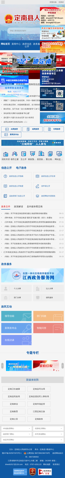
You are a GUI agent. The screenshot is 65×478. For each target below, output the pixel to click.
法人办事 (49, 288)
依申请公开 (45, 186)
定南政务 (39, 419)
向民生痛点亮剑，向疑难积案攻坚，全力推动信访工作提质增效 (28, 105)
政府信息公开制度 (16, 186)
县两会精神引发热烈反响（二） (16, 122)
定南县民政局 (14, 396)
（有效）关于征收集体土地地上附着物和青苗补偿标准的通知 (27, 243)
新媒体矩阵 (32, 379)
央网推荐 (14, 129)
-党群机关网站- (40, 428)
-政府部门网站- (8, 434)
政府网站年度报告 (48, 196)
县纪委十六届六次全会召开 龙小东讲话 (19, 117)
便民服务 (49, 297)
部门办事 (17, 297)
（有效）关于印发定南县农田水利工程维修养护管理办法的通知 (28, 256)
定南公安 (14, 419)
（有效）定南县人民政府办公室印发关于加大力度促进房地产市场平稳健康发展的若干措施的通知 (30, 235)
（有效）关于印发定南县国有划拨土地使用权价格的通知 (25, 213)
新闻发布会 (14, 134)
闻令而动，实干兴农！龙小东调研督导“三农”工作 (22, 109)
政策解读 (18, 206)
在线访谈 (9, 340)
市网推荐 (56, 129)
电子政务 (21, 167)
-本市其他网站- (40, 434)
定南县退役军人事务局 (39, 396)
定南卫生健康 (14, 389)
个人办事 (17, 288)
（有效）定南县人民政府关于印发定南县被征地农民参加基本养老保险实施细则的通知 (30, 239)
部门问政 (41, 316)
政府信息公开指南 (16, 176)
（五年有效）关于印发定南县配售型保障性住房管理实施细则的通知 (30, 222)
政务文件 (5, 206)
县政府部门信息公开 (17, 196)
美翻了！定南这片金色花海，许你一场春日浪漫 (22, 100)
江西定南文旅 (39, 411)
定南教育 (14, 411)
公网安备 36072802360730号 (38, 453)
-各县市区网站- (8, 440)
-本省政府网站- (8, 428)
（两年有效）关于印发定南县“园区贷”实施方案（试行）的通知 (28, 218)
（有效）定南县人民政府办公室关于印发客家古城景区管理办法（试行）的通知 (30, 248)
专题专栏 (32, 352)
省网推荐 (35, 129)
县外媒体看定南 (35, 206)
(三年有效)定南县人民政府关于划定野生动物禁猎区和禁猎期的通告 (29, 252)
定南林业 (14, 404)
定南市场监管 (39, 404)
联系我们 (56, 464)
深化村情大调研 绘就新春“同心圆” (17, 113)
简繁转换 (53, 2)
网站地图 (46, 464)
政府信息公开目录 (48, 176)
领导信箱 (9, 316)
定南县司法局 (39, 389)
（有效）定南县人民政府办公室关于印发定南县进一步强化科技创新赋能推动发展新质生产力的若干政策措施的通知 (30, 230)
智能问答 (41, 328)
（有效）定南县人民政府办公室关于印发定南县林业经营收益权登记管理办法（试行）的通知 (30, 226)
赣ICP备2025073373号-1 (12, 453)
